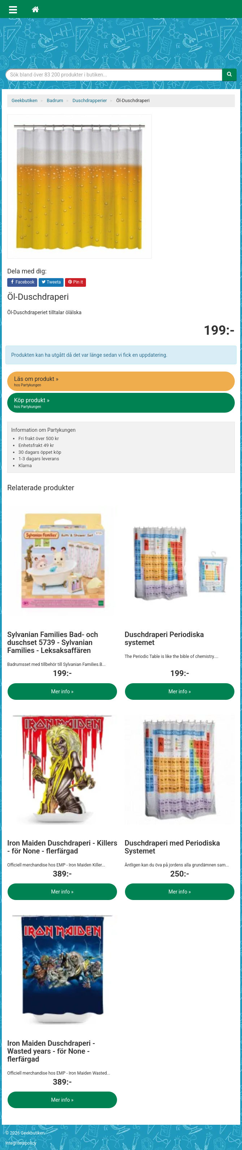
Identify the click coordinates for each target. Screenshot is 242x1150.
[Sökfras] (113, 75)
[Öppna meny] (13, 9)
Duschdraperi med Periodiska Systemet (172, 847)
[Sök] (229, 75)
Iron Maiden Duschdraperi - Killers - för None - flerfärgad (62, 847)
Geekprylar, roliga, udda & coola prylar (121, 41)
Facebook (22, 282)
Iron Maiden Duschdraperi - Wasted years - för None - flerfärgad (51, 1051)
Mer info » (62, 691)
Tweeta (51, 282)
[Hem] (35, 9)
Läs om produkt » (121, 382)
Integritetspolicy (20, 1143)
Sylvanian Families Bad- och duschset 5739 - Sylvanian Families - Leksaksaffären (52, 642)
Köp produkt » (121, 403)
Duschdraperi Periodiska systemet (164, 638)
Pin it (75, 282)
